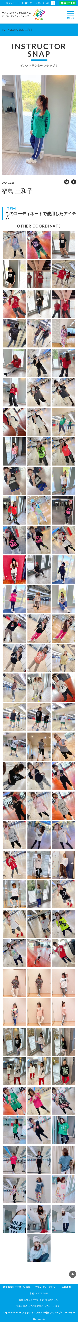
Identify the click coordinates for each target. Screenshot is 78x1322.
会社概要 (66, 1287)
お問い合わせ (42, 3)
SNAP (13, 29)
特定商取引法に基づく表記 (17, 1287)
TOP (4, 29)
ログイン (10, 3)
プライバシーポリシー (46, 1287)
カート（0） (25, 3)
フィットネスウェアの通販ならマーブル (42, 1312)
